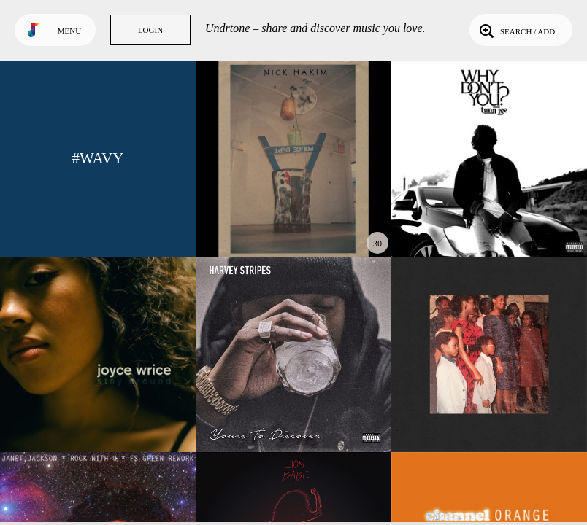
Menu (69, 30)
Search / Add (516, 30)
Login (150, 30)
